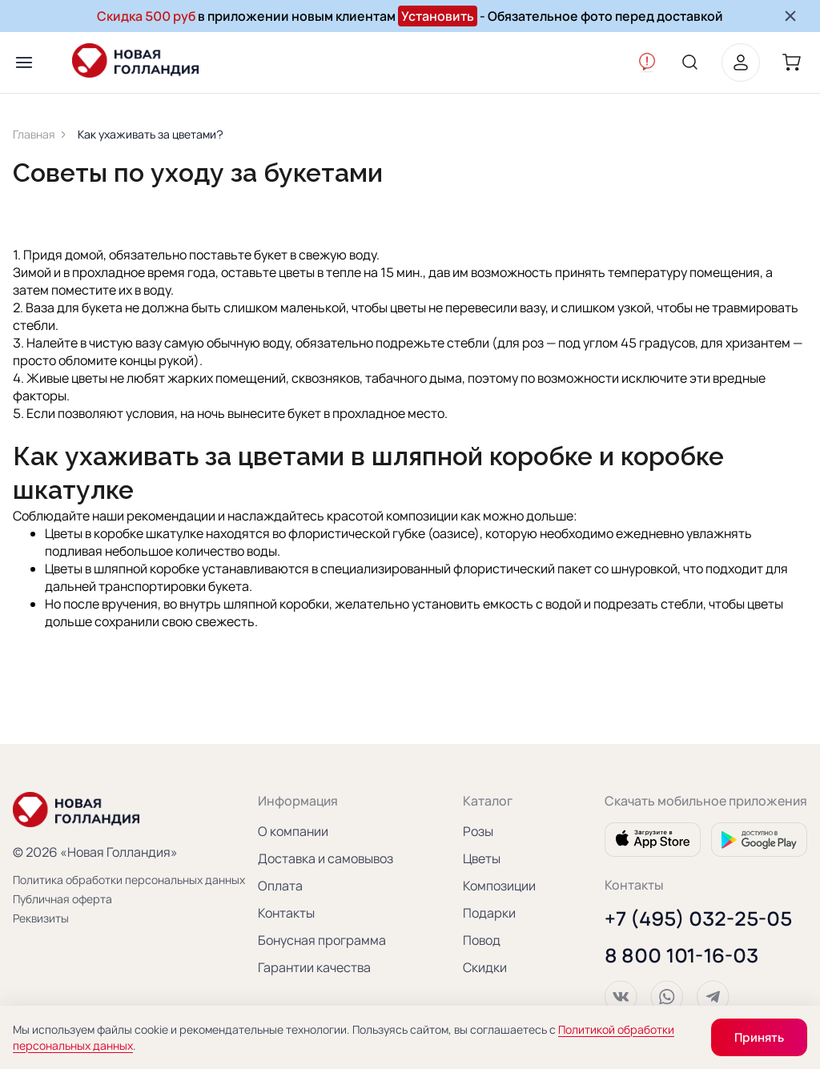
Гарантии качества (314, 965)
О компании (293, 829)
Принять (759, 1037)
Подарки (489, 910)
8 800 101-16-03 (681, 953)
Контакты (286, 910)
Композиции (499, 883)
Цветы (481, 856)
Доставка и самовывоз (325, 856)
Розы (478, 829)
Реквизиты (41, 914)
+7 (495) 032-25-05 (698, 916)
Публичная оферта (62, 895)
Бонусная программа (322, 937)
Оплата (280, 883)
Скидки (485, 965)
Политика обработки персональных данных (101, 876)
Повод (481, 937)
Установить (437, 16)
